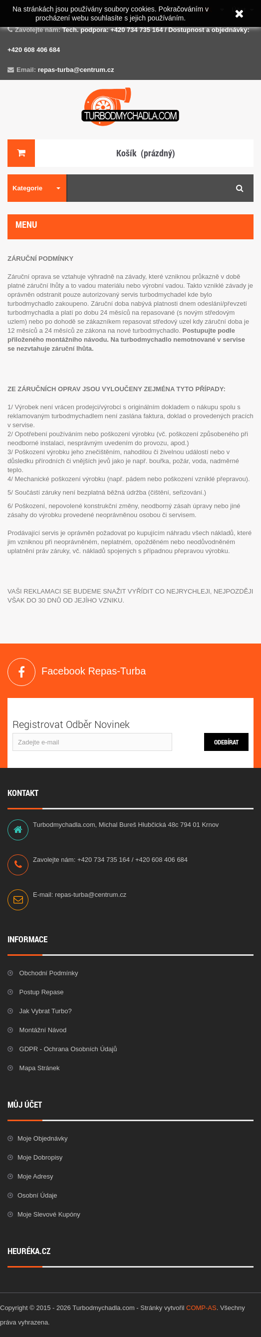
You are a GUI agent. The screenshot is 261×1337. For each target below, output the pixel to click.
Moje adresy (35, 1176)
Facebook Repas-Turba (21, 672)
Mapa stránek (38, 1068)
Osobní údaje (37, 1195)
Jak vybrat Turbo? (44, 1011)
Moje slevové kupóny (48, 1214)
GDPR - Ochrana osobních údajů (67, 1049)
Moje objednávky (42, 1138)
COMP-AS (201, 1308)
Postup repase (40, 992)
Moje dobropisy (39, 1157)
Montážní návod (41, 1030)
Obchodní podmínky (47, 973)
